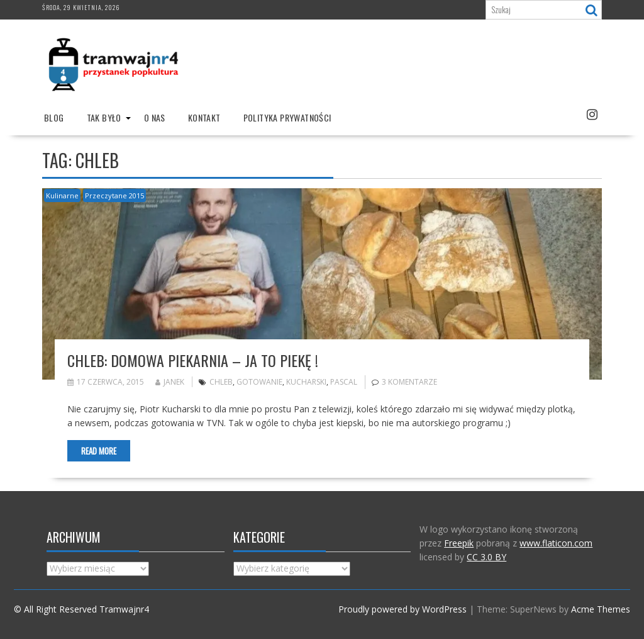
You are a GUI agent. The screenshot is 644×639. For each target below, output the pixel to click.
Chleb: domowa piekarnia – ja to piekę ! (192, 360)
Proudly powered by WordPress (402, 609)
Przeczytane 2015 (114, 195)
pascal (343, 381)
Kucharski (306, 381)
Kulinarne (62, 195)
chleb (221, 381)
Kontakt (204, 117)
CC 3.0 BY (486, 557)
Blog (54, 117)
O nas (154, 117)
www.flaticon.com (555, 543)
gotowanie (259, 381)
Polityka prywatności (287, 117)
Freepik (459, 543)
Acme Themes (600, 609)
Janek (169, 381)
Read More (98, 450)
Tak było (104, 117)
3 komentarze (409, 381)
